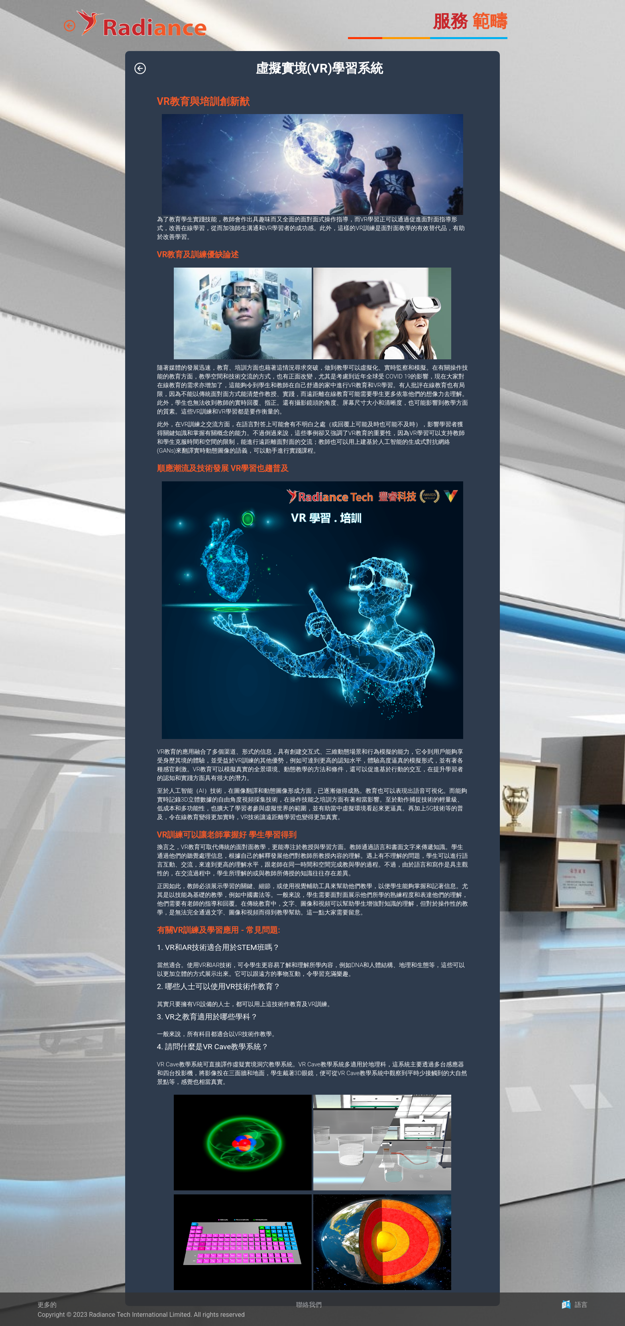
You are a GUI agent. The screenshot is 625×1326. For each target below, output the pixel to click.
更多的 (47, 1304)
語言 (581, 1304)
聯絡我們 (309, 1304)
